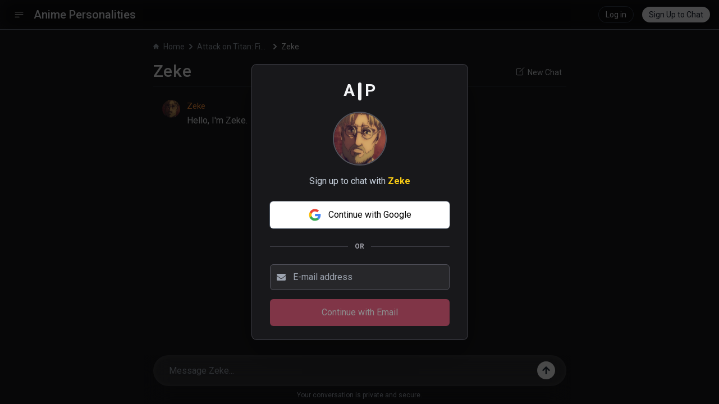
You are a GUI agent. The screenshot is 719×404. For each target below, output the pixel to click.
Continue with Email (360, 312)
